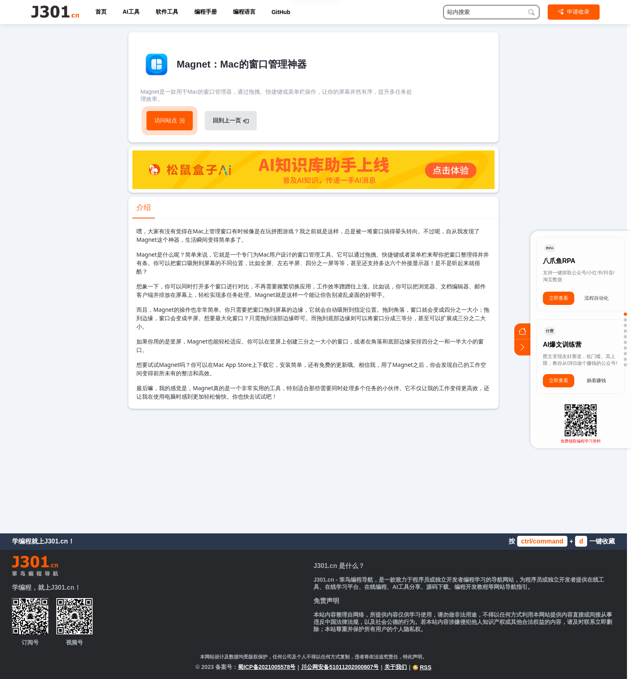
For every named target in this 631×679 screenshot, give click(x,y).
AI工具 (131, 11)
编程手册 (205, 11)
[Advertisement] (313, 469)
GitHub (281, 12)
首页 (101, 11)
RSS (421, 667)
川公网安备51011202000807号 (340, 667)
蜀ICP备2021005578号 (266, 667)
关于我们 (395, 667)
